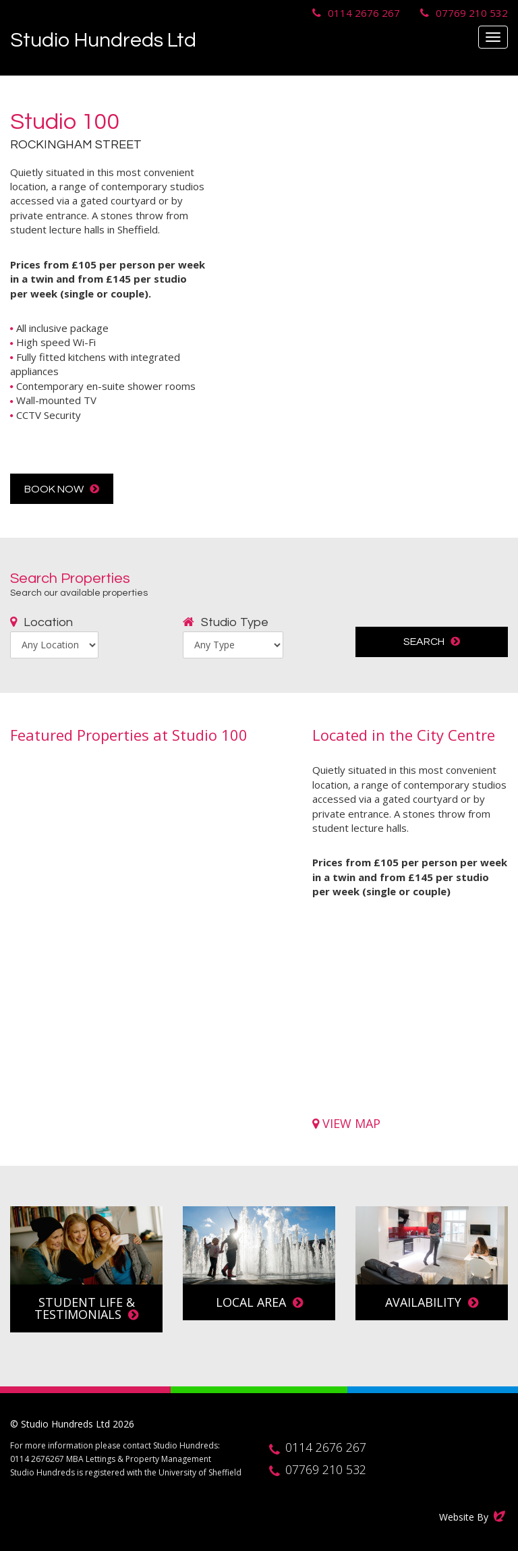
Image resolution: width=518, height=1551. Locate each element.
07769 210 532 (472, 13)
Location (41, 622)
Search (431, 641)
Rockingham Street (76, 144)
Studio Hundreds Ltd (103, 40)
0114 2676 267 (364, 13)
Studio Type (225, 622)
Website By (473, 1516)
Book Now (61, 489)
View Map (346, 1123)
